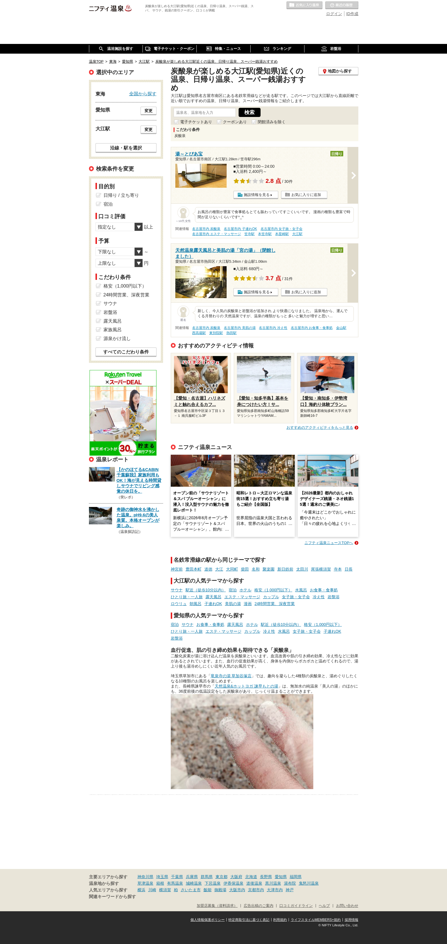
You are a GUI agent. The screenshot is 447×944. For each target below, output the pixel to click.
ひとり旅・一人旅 (187, 597)
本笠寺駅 (265, 234)
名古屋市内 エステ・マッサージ (216, 234)
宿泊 (233, 590)
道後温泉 (254, 883)
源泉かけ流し (117, 338)
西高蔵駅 (199, 333)
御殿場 (220, 890)
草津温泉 (145, 883)
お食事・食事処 (324, 590)
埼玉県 (162, 876)
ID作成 (352, 13)
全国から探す (143, 93)
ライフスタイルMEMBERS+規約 (316, 920)
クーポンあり (235, 122)
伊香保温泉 (233, 883)
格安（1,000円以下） (273, 590)
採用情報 (351, 920)
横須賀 (165, 890)
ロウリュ (179, 603)
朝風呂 (196, 603)
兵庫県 (192, 876)
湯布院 (290, 883)
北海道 (251, 876)
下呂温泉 (213, 883)
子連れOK (213, 603)
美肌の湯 (233, 603)
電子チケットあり (196, 122)
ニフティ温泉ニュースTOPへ (328, 543)
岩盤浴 (334, 597)
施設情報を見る (257, 195)
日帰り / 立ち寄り (121, 195)
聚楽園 (269, 569)
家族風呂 (112, 329)
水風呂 (301, 590)
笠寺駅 (249, 234)
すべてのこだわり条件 (126, 351)
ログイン (334, 13)
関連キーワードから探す (112, 896)
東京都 (221, 876)
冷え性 (319, 597)
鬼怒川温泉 (309, 883)
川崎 (152, 890)
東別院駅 (216, 333)
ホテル (245, 590)
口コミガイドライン (296, 906)
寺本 (338, 569)
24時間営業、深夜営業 (275, 603)
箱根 (160, 883)
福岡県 (296, 876)
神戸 (290, 890)
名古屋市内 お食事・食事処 (312, 328)
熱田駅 (231, 333)
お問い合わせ (347, 906)
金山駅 (341, 328)
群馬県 (207, 876)
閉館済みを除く (272, 122)
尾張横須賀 (321, 569)
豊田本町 (194, 569)
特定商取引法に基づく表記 (248, 920)
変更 (149, 110)
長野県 (266, 876)
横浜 (141, 890)
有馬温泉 (175, 883)
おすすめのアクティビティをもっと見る (320, 427)
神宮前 (177, 569)
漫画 (248, 603)
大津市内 (275, 890)
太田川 (302, 569)
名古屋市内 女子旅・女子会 (281, 229)
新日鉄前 (285, 569)
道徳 (208, 569)
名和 (256, 569)
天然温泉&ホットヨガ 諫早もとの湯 (246, 686)
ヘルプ (324, 906)
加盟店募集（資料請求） (217, 906)
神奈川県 (145, 876)
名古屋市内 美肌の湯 (239, 328)
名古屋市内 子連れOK (240, 229)
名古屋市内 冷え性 (273, 328)
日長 (349, 569)
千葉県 (177, 876)
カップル (271, 597)
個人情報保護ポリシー (207, 920)
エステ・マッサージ (242, 597)
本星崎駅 (282, 234)
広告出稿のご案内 (258, 906)
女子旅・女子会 (296, 597)
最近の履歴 (341, 5)
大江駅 (297, 234)
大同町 (232, 569)
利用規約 (280, 920)
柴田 (245, 569)
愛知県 (281, 876)
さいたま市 (191, 890)
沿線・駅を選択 (126, 147)
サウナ (177, 590)
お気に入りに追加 (306, 195)
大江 (219, 569)
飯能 (208, 890)
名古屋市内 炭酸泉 (206, 229)
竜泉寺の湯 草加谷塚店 (231, 676)
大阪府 (236, 876)
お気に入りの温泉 (304, 5)
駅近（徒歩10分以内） (206, 590)
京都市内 (256, 890)
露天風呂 (214, 597)
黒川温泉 (273, 883)
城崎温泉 (194, 883)
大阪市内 (237, 890)
